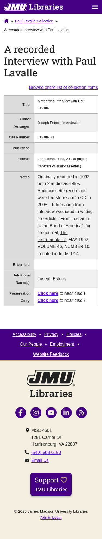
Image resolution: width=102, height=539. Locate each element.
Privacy (51, 334)
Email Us (40, 460)
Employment (62, 344)
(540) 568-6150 (46, 452)
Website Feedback (51, 354)
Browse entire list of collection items (63, 87)
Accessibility (24, 334)
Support (51, 484)
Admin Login (51, 517)
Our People (31, 344)
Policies (74, 334)
